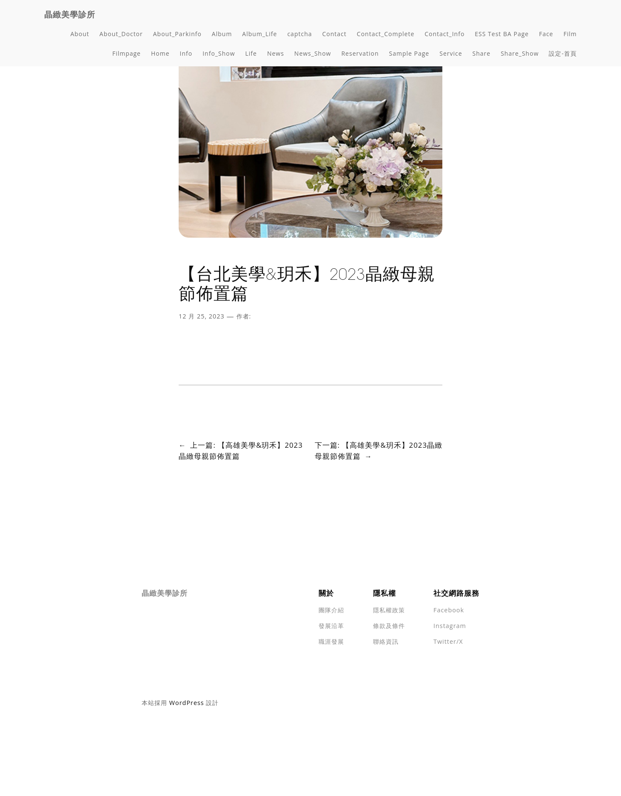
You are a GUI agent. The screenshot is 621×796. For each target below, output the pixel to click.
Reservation (360, 53)
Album (222, 34)
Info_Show (218, 53)
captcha (299, 34)
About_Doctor (121, 34)
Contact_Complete (385, 34)
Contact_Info (444, 34)
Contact (334, 34)
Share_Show (519, 53)
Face (546, 34)
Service (450, 53)
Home (160, 53)
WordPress (186, 703)
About (79, 34)
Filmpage (126, 53)
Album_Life (259, 34)
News (275, 53)
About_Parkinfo (177, 34)
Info (186, 53)
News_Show (312, 53)
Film (570, 34)
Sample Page (409, 53)
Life (251, 53)
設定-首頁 (563, 53)
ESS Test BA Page (502, 34)
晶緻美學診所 (69, 14)
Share (482, 53)
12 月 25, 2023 (202, 316)
